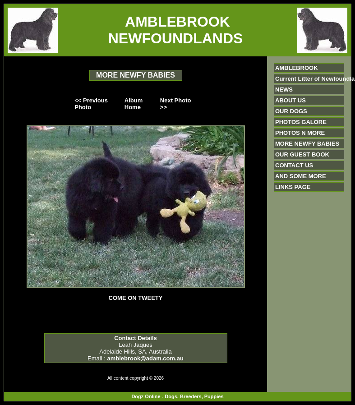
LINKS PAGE (293, 187)
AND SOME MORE (300, 176)
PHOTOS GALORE (301, 122)
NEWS (284, 89)
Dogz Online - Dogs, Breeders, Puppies (177, 396)
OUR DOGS (291, 111)
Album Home (133, 103)
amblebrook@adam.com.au (145, 358)
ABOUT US (290, 100)
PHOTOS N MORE (300, 132)
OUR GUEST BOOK (302, 154)
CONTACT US (294, 165)
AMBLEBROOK (296, 67)
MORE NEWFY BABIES (307, 143)
